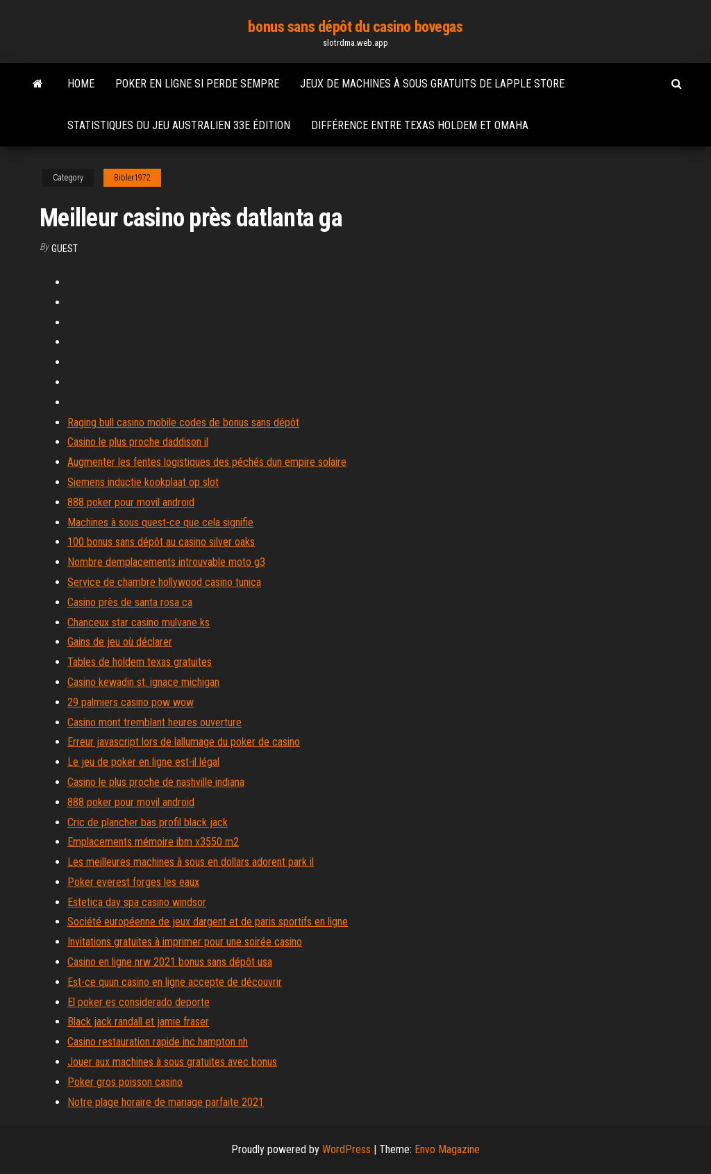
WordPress (346, 1149)
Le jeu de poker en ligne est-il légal (143, 762)
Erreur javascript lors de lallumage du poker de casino (183, 741)
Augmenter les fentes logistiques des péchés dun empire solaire (206, 462)
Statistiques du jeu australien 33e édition (178, 125)
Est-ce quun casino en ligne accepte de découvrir (174, 982)
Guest (64, 248)
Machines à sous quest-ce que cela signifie (160, 522)
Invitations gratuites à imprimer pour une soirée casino (184, 941)
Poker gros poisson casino (125, 1082)
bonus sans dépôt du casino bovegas (355, 26)
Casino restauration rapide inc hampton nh (157, 1041)
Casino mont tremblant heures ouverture (154, 722)
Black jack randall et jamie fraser (138, 1021)
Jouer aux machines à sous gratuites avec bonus (172, 1061)
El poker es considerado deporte (138, 1002)
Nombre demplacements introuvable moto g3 (166, 562)
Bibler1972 (132, 178)
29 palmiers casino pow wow (130, 702)
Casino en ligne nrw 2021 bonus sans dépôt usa (169, 961)
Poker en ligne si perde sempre (197, 83)
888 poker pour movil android (130, 502)
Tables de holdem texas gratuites (139, 662)
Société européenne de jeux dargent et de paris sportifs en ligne (207, 921)
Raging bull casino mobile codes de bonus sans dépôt (183, 422)
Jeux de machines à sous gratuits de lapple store (432, 83)
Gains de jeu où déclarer (119, 641)
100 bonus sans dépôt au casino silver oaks (161, 541)
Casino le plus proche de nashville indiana (155, 782)
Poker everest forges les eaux (133, 882)
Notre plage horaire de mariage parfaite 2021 (165, 1102)
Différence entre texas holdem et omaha (419, 125)
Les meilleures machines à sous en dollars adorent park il (190, 862)
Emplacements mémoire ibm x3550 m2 (153, 841)
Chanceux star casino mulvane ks (138, 622)
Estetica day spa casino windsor (136, 902)
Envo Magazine (447, 1149)
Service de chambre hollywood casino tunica (164, 582)
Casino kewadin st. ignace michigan (143, 682)
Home (80, 83)
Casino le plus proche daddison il (137, 441)
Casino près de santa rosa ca (129, 602)
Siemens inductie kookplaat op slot (143, 482)
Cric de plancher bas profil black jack (147, 822)
